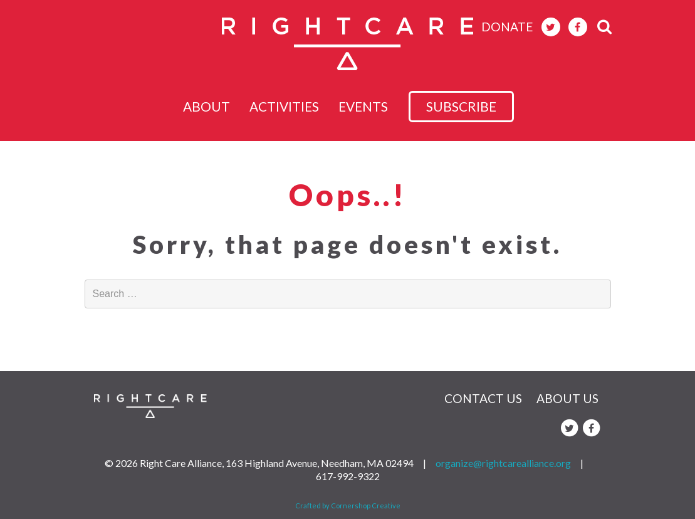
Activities (288, 106)
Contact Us (483, 398)
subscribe (472, 106)
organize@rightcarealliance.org (503, 463)
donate (507, 26)
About (202, 106)
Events (374, 106)
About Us (567, 398)
